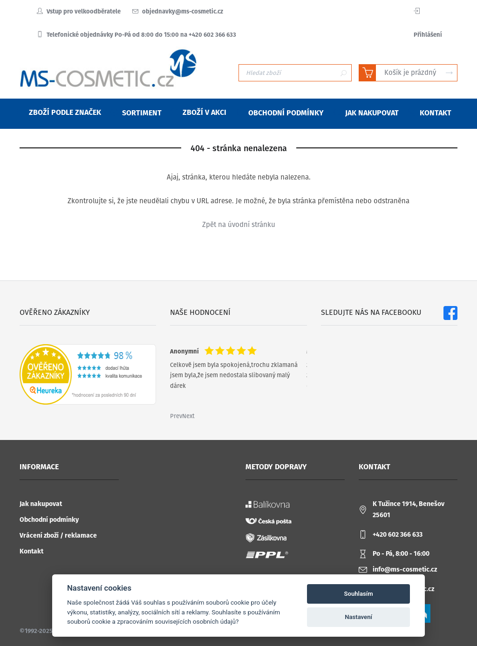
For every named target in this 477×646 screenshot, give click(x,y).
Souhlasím (358, 593)
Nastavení (358, 616)
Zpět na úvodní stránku (238, 224)
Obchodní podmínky (49, 520)
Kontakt (31, 551)
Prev (176, 416)
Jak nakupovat (41, 504)
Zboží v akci (198, 112)
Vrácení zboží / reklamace (58, 535)
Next (188, 416)
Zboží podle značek (59, 112)
